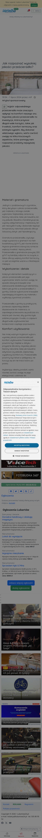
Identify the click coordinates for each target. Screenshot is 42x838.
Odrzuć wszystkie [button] (21, 451)
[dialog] (21, 419)
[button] (21, 456)
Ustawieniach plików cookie (19, 438)
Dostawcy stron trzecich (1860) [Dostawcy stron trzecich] (26, 415)
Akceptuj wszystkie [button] (22, 445)
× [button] (38, 382)
